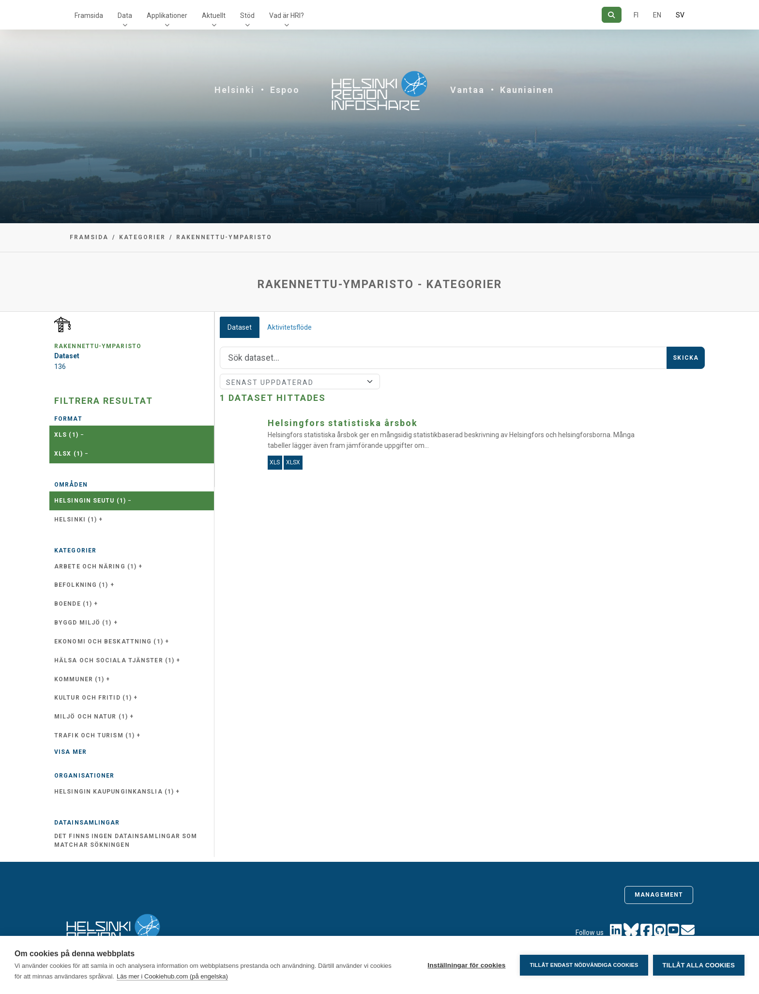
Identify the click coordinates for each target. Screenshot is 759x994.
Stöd (247, 15)
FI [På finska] (636, 15)
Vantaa (467, 90)
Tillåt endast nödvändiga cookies (584, 965)
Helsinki (234, 90)
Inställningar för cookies (466, 965)
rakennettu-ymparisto (224, 237)
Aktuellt (214, 15)
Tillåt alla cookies (699, 965)
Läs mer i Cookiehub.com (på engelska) (172, 976)
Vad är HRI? (286, 15)
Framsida (89, 15)
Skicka (685, 357)
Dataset (240, 327)
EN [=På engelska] (657, 15)
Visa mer (70, 752)
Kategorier (142, 237)
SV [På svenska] (680, 15)
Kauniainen (527, 90)
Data (125, 15)
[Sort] (300, 381)
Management (659, 894)
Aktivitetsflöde (289, 327)
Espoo (285, 90)
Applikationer (167, 15)
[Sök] (612, 15)
